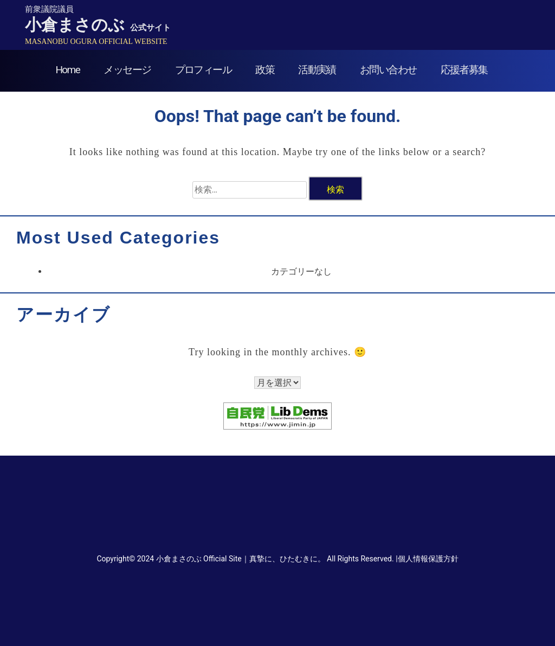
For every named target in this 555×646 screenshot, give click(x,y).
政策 (264, 69)
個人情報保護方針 (428, 558)
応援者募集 (464, 69)
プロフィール (203, 69)
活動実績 (317, 69)
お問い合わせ (388, 69)
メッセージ (127, 69)
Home (67, 69)
